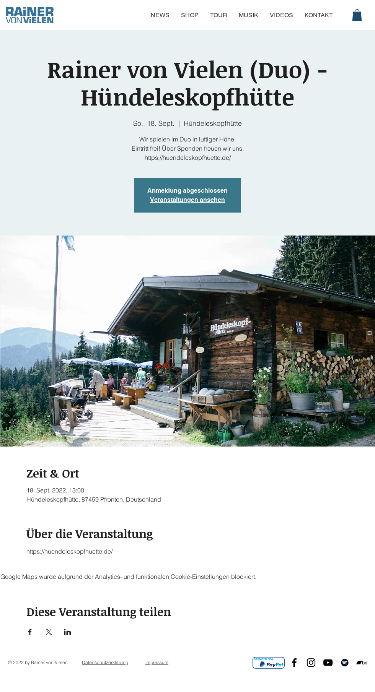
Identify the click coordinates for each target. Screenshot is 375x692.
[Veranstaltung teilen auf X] (48, 632)
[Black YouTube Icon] (328, 662)
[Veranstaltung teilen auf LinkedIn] (67, 632)
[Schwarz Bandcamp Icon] (361, 662)
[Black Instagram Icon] (311, 662)
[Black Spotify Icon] (345, 662)
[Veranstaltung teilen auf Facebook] (30, 632)
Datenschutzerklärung (105, 662)
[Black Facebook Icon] (294, 662)
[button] (357, 15)
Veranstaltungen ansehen (187, 199)
